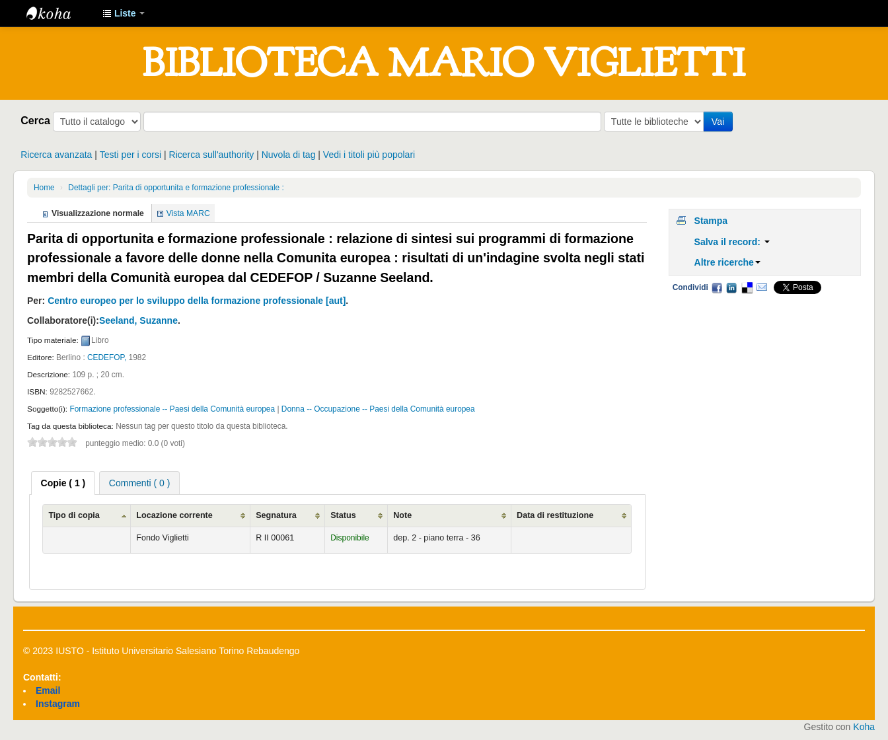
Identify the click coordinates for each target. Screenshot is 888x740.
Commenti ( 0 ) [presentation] (139, 483)
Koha (864, 727)
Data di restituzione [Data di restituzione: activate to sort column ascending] (555, 515)
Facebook (716, 287)
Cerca (35, 120)
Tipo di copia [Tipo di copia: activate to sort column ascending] (73, 515)
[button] (123, 13)
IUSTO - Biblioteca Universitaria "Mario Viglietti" (59, 13)
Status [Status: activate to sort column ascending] (343, 515)
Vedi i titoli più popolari (369, 154)
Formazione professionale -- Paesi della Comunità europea (172, 409)
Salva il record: (732, 242)
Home (44, 187)
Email (761, 287)
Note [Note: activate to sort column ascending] (402, 515)
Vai (718, 121)
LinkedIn (731, 287)
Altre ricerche (727, 262)
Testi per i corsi (130, 154)
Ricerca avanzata (56, 154)
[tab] (63, 483)
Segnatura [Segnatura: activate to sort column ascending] (276, 515)
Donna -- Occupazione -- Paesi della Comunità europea (378, 409)
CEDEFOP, (106, 357)
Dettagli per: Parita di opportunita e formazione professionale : (176, 187)
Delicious (746, 287)
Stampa (711, 220)
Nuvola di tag (289, 154)
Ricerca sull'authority (211, 154)
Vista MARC (188, 213)
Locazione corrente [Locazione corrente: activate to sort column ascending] (174, 515)
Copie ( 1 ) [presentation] (63, 483)
